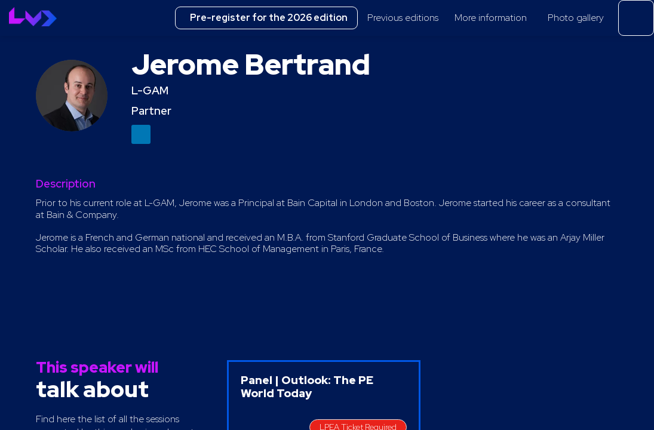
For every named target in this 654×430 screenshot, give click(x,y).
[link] (406, 18)
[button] (266, 18)
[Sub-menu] (444, 19)
